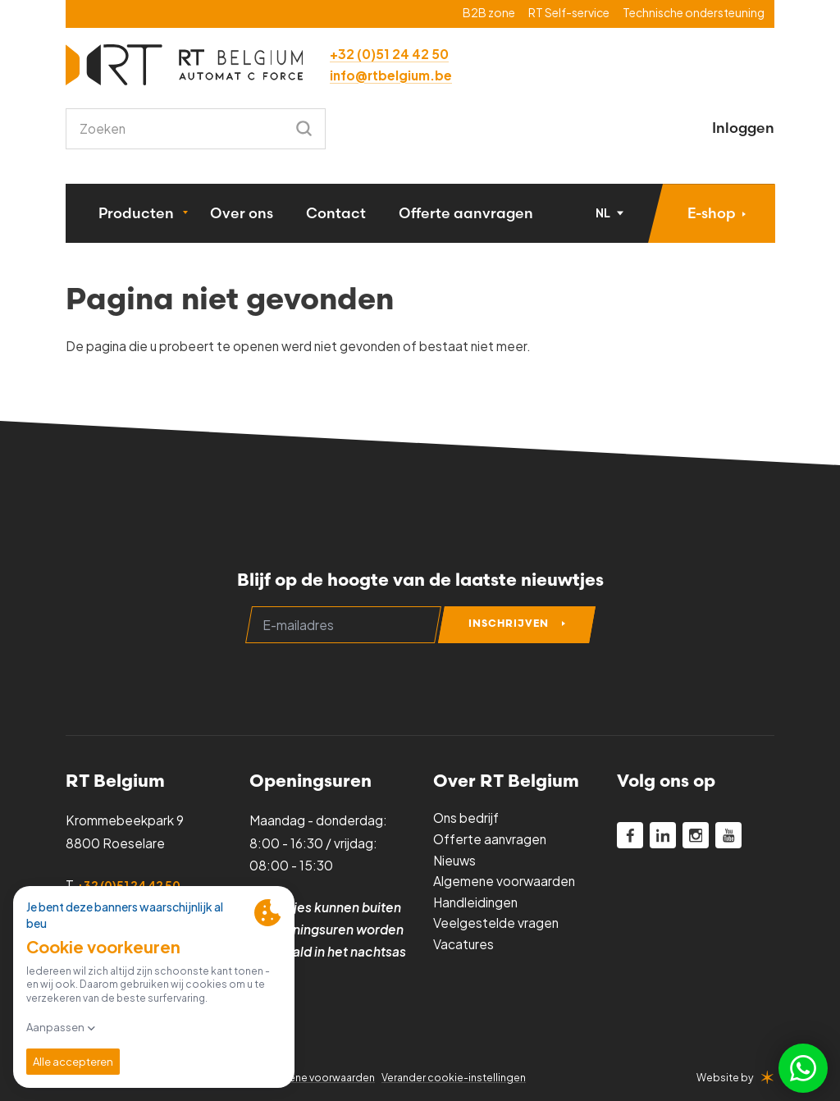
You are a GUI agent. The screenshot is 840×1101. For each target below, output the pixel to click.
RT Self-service (568, 13)
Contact (336, 213)
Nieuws (454, 860)
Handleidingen (475, 902)
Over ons (241, 213)
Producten (136, 213)
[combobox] (195, 128)
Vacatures (463, 944)
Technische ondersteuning (694, 13)
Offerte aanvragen (466, 213)
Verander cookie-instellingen (453, 1077)
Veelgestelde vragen (496, 922)
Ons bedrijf (466, 817)
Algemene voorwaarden (504, 881)
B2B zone (489, 13)
